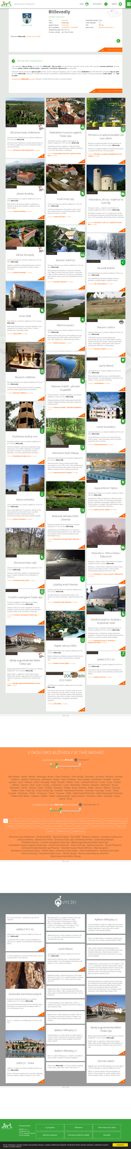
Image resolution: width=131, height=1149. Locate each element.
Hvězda (28, 36)
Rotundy (92, 193)
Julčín (20, 782)
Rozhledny (11, 430)
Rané (74, 787)
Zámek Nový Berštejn (103, 839)
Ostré (40, 787)
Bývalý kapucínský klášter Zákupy (65, 856)
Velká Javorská (62, 796)
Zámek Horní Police (44, 839)
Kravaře (61, 782)
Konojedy (45, 782)
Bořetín (32, 776)
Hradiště (107, 779)
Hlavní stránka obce (114, 50)
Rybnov (107, 787)
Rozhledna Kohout (30, 842)
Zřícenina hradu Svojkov (67, 850)
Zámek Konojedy (60, 836)
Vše (5, 821)
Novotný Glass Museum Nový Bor (93, 853)
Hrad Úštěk (75, 836)
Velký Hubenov (78, 796)
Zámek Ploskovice (113, 845)
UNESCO (45, 821)
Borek (24, 776)
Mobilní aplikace (50, 1135)
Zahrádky (108, 796)
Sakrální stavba (11, 653)
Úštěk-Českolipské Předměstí (109, 793)
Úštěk (68, 793)
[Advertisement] (65, 732)
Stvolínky (89, 790)
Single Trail (121, 826)
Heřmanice (35, 779)
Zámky (11, 187)
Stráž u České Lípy (44, 790)
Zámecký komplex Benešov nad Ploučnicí (40, 847)
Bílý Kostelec (14, 776)
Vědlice (44, 796)
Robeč (91, 787)
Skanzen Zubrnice (95, 845)
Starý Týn (30, 790)
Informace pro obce (107, 1127)
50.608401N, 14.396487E (70, 27)
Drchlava (100, 776)
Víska (99, 796)
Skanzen (51, 253)
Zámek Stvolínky (43, 836)
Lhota (102, 782)
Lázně (92, 359)
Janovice (12, 782)
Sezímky (116, 787)
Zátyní (117, 796)
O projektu (50, 1127)
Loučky (46, 785)
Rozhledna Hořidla (83, 839)
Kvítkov (69, 782)
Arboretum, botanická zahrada (57, 446)
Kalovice (28, 782)
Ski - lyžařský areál (53, 578)
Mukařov (95, 785)
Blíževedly (59, 12)
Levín (77, 782)
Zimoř (69, 798)
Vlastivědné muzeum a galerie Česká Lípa (28, 845)
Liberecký (65, 20)
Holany (56, 779)
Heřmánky (46, 779)
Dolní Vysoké (77, 776)
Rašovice (82, 787)
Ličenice (24, 785)
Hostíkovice (96, 779)
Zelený (62, 798)
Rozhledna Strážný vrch (111, 836)
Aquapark (92, 481)
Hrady (11, 309)
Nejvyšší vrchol (92, 653)
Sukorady (99, 790)
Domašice (89, 776)
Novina (115, 785)
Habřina (24, 779)
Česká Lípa (65, 25)
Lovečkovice (56, 785)
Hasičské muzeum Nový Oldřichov (76, 847)
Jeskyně (77, 826)
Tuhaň (51, 793)
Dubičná (15, 779)
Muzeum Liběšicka (90, 836)
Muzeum (11, 370)
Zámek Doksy (48, 850)
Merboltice (75, 785)
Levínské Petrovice (89, 782)
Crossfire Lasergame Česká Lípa (55, 842)
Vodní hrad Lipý (78, 845)
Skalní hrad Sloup (29, 853)
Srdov (21, 790)
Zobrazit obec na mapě (23, 79)
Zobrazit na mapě (23, 150)
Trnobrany (42, 793)
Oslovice (32, 787)
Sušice (108, 790)
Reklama (78, 1127)
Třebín (32, 793)
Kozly (53, 782)
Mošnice (85, 785)
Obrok (24, 787)
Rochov (99, 787)
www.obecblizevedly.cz (106, 27)
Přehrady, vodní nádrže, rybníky (57, 318)
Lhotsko (117, 782)
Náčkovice (105, 785)
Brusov (51, 776)
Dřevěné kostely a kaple (95, 613)
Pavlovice (58, 787)
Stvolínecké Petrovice (74, 790)
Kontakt (107, 1135)
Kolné (36, 782)
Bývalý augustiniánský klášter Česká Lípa (89, 842)
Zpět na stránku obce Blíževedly (110, 91)
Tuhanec (60, 793)
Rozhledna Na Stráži (109, 850)
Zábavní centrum (12, 590)
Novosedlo (15, 787)
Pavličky (48, 787)
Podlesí (67, 787)
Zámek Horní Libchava (58, 845)
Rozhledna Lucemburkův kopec (25, 850)
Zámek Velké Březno (89, 850)
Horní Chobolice (68, 779)
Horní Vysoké (84, 779)
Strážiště (59, 790)
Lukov (66, 785)
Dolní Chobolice (63, 776)
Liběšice (15, 785)
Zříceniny (11, 126)
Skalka (38, 36)
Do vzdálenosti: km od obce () (55, 804)
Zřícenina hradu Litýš (64, 839)
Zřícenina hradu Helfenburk (21, 836)
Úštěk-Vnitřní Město (20, 796)
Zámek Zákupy (69, 853)
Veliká (52, 796)
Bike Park (110, 826)
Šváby (115, 790)
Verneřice (91, 796)
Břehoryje (41, 776)
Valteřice (35, 796)
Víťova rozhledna (25, 839)
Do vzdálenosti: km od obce (57, 760)
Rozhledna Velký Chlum (50, 853)
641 (100, 23)
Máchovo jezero (101, 847)
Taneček (12, 793)
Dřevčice (109, 776)
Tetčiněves (23, 793)
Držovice (119, 776)
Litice (33, 36)
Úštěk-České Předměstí (83, 793)
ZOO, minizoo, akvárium (54, 639)
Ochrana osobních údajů (78, 1135)
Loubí (38, 785)
